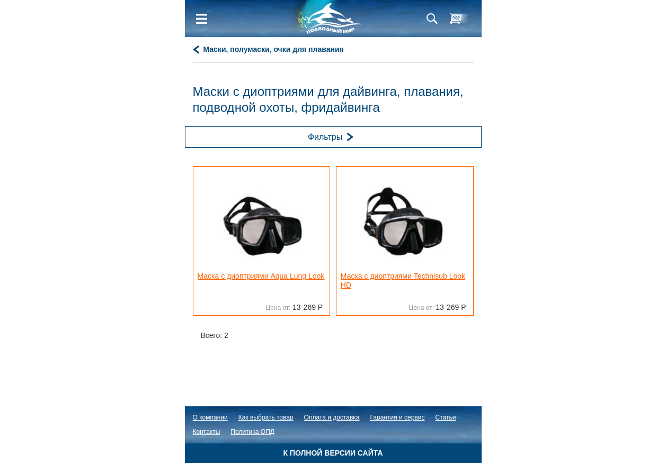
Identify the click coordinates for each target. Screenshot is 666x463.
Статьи (446, 417)
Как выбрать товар (266, 417)
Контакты (206, 431)
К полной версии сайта (333, 453)
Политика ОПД (252, 431)
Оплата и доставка (332, 417)
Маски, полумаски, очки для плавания (273, 49)
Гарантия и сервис (397, 417)
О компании (210, 417)
